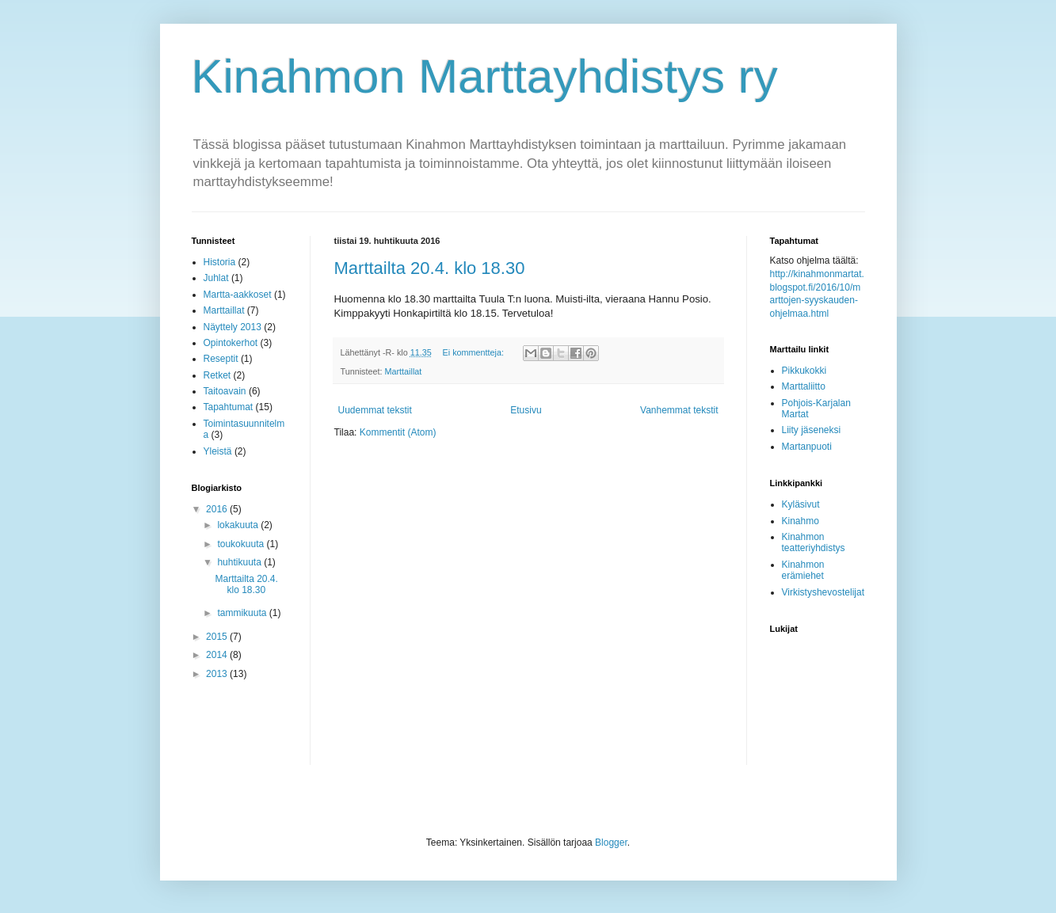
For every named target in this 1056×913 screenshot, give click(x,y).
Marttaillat (403, 371)
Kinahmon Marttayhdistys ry (485, 76)
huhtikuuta (240, 562)
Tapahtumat (229, 407)
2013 (218, 673)
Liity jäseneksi (811, 430)
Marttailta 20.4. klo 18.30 (429, 268)
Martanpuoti (807, 446)
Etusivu (525, 410)
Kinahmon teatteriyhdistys (813, 542)
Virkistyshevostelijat (823, 592)
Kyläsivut (801, 504)
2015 (218, 636)
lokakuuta (239, 525)
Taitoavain (225, 391)
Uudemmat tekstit (375, 410)
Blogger (611, 842)
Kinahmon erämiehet (803, 570)
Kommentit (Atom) (398, 432)
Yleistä (218, 451)
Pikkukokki (804, 370)
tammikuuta (243, 612)
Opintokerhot (231, 342)
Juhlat (216, 277)
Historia (220, 262)
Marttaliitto (803, 386)
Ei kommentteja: (474, 352)
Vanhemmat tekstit (679, 410)
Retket (217, 375)
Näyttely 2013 (232, 327)
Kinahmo (800, 521)
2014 (218, 654)
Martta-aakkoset (238, 294)
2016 (218, 509)
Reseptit (221, 358)
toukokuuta (241, 544)
